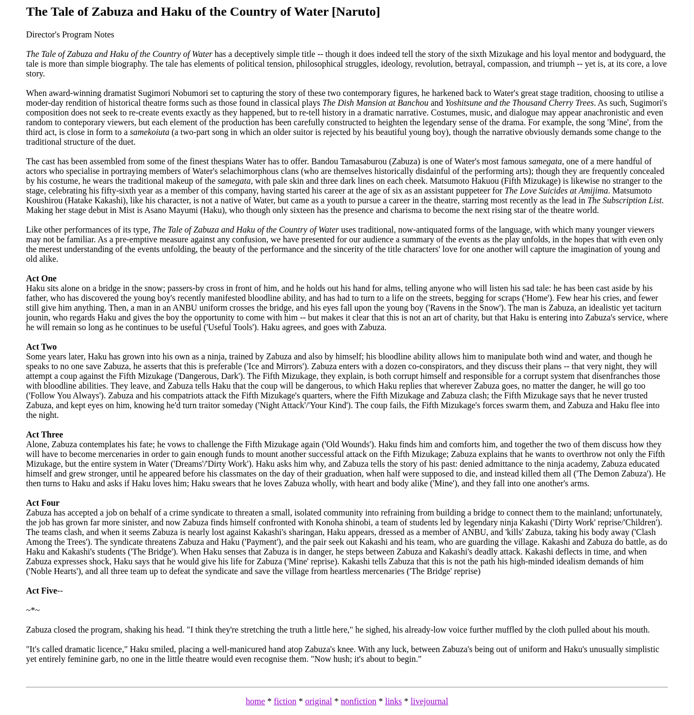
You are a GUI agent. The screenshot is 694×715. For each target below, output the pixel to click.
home (255, 701)
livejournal (429, 701)
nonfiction (358, 701)
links (393, 701)
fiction (285, 701)
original (318, 701)
